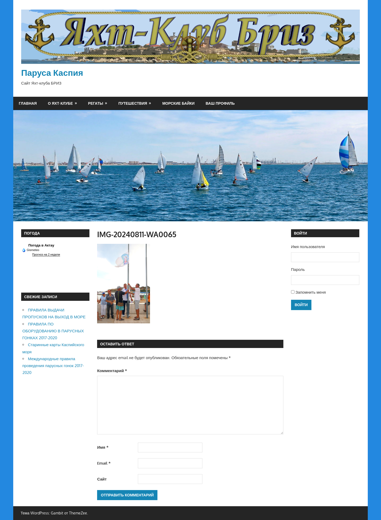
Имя (102, 447)
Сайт (102, 479)
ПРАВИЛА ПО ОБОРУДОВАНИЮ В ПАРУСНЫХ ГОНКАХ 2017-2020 (53, 331)
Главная (28, 103)
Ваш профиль (220, 103)
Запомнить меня (311, 292)
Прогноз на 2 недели (46, 254)
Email (104, 463)
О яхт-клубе (60, 103)
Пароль (298, 269)
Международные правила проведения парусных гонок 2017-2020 (53, 365)
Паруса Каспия (52, 72)
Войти (301, 304)
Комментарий (112, 370)
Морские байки (178, 103)
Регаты (95, 103)
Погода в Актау (41, 245)
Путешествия (132, 103)
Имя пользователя (308, 246)
